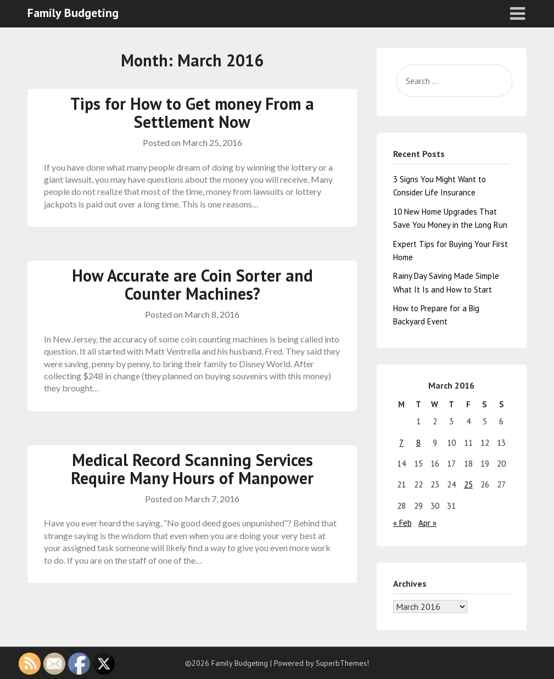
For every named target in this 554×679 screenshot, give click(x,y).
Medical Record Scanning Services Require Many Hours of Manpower (192, 469)
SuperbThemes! (342, 663)
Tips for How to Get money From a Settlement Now (192, 112)
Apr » (427, 523)
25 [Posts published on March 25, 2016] (468, 484)
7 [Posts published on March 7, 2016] (401, 442)
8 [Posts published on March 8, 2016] (418, 442)
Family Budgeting (73, 12)
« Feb (402, 523)
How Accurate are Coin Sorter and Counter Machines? (192, 284)
